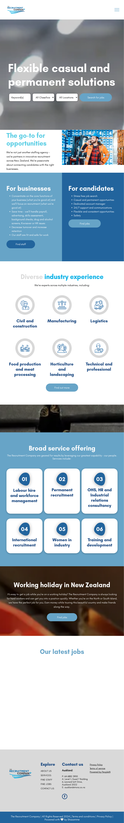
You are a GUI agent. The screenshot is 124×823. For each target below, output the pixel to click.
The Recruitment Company (25, 816)
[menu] (117, 10)
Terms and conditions (83, 816)
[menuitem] (51, 771)
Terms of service (97, 768)
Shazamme (73, 819)
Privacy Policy (96, 764)
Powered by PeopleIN (100, 772)
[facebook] (64, 797)
